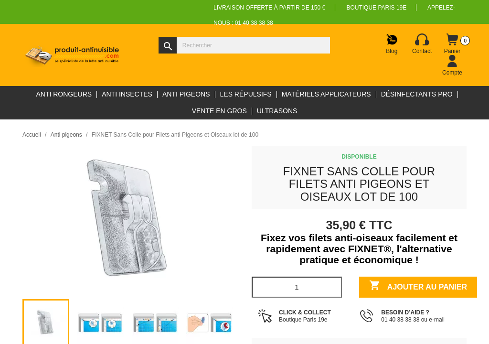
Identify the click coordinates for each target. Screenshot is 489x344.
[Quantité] (297, 287)
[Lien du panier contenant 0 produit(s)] (452, 43)
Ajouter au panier (418, 286)
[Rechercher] (244, 45)
